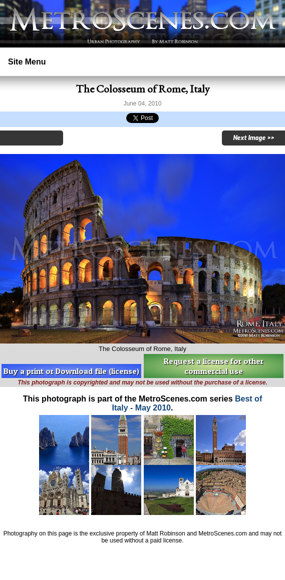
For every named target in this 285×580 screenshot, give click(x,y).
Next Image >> (253, 138)
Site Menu (27, 62)
